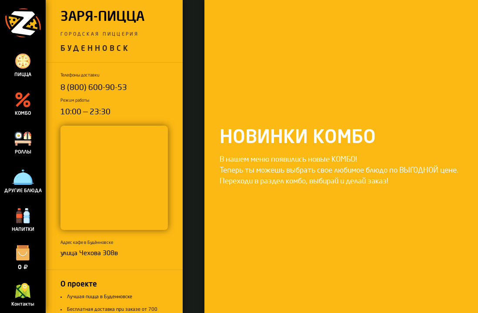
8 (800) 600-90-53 (93, 87)
